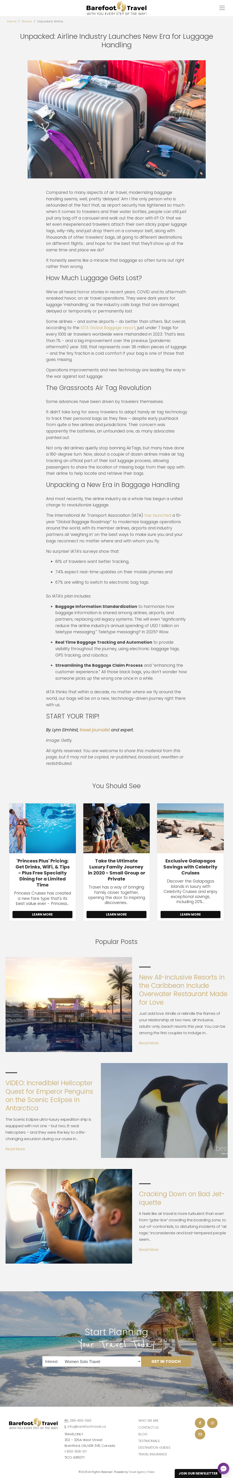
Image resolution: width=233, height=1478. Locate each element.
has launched (157, 515)
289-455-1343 (80, 1420)
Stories (27, 21)
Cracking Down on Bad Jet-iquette (182, 1198)
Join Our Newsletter (198, 1473)
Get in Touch (166, 1361)
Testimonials (149, 1441)
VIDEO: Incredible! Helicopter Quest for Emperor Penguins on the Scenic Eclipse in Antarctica (49, 1095)
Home (11, 21)
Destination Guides (154, 1447)
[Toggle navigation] (222, 7)
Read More (148, 1043)
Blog (142, 1434)
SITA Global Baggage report (108, 327)
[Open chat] (223, 1468)
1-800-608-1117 (76, 1451)
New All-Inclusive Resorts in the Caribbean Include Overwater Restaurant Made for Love (183, 990)
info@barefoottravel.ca (87, 1426)
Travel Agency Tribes (142, 1472)
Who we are (148, 1420)
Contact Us (148, 1427)
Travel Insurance (152, 1454)
